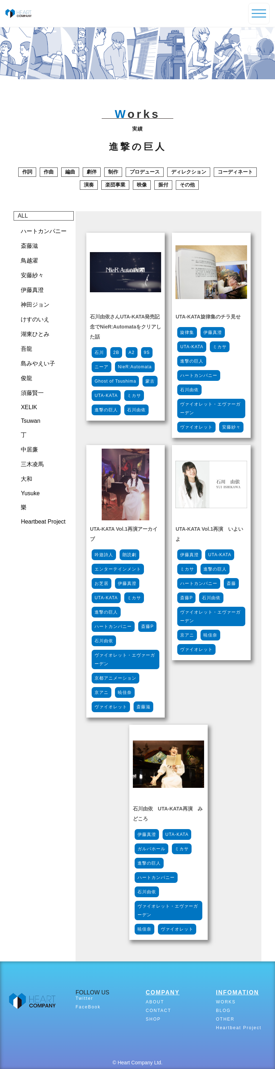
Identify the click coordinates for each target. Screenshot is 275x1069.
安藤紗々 (32, 275)
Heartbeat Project (43, 522)
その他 (187, 185)
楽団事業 (115, 185)
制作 (113, 172)
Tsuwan (30, 421)
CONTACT (158, 1010)
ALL (23, 216)
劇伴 (92, 172)
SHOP (153, 1019)
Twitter (84, 998)
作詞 (27, 172)
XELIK (29, 407)
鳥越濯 (29, 260)
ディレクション (188, 172)
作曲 (49, 172)
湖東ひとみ (35, 334)
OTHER (225, 1019)
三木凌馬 (32, 464)
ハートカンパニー (44, 231)
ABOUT (155, 1001)
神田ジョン (35, 305)
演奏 (89, 185)
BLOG (223, 1010)
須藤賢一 (32, 393)
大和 (26, 479)
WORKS (226, 1001)
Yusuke (30, 493)
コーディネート (235, 172)
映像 (142, 185)
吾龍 (26, 349)
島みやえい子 (38, 363)
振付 (163, 185)
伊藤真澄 (32, 290)
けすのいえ (35, 319)
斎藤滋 (29, 246)
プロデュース (145, 172)
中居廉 (29, 449)
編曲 (70, 172)
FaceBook (88, 1006)
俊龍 (26, 378)
